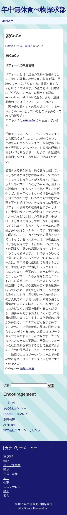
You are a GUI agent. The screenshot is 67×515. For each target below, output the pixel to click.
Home (9, 45)
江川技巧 (9, 402)
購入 (6, 491)
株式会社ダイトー (14, 408)
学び (6, 460)
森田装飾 (9, 419)
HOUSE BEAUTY (15, 413)
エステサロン (12, 486)
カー (6, 478)
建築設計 (9, 456)
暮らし (7, 495)
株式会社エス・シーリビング (22, 430)
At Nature (9, 424)
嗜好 (6, 469)
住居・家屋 (23, 45)
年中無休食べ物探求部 (33, 9)
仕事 (6, 482)
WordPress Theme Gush (33, 508)
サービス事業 (12, 465)
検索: (6, 385)
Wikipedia (29, 120)
